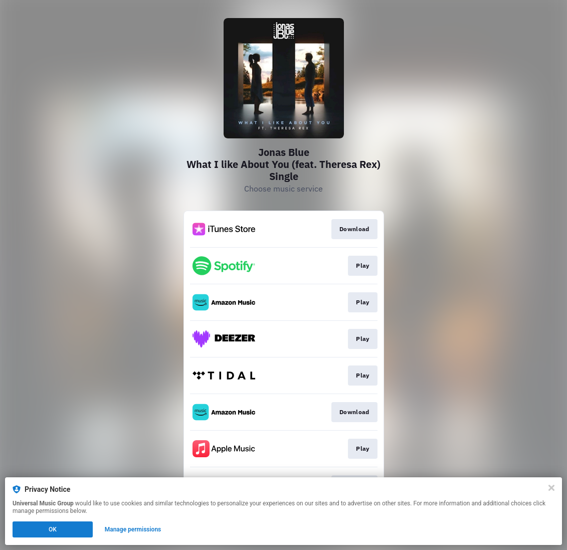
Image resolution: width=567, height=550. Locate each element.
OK (53, 529)
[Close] (551, 488)
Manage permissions (133, 529)
